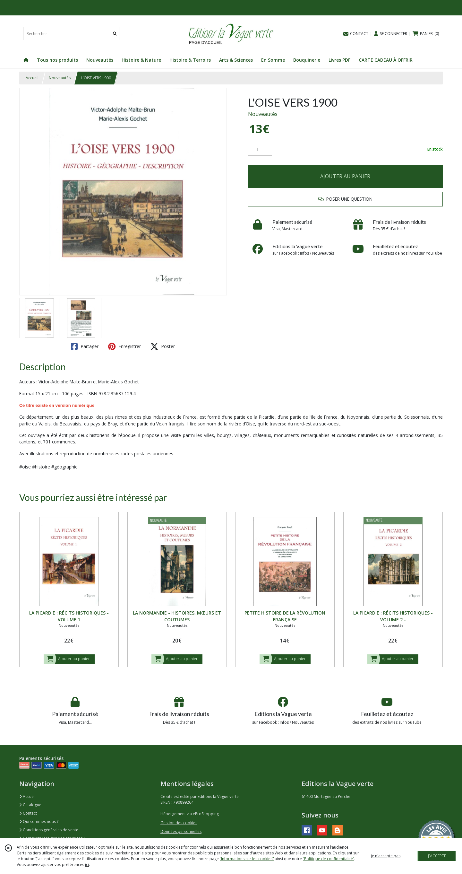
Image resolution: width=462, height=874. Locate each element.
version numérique (75, 405)
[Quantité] (260, 149)
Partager (84, 346)
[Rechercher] (115, 33)
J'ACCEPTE (437, 856)
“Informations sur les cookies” (247, 858)
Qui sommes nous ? (38, 821)
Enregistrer (124, 346)
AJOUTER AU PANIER (345, 176)
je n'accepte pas (385, 856)
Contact (28, 813)
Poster (162, 346)
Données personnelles (180, 831)
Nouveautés (60, 78)
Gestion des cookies (178, 823)
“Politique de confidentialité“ (328, 858)
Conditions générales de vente (48, 830)
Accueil (32, 78)
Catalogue (30, 805)
